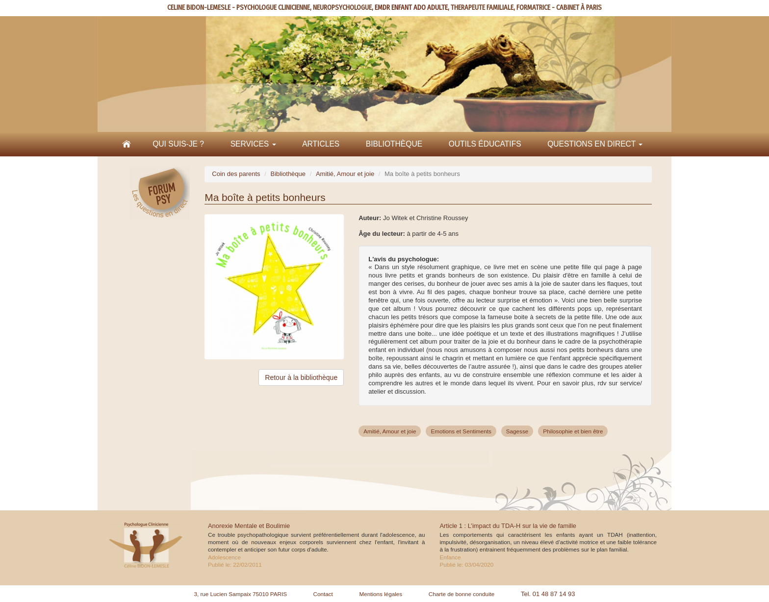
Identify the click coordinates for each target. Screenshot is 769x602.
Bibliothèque (394, 144)
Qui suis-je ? (178, 144)
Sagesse (517, 431)
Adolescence (224, 557)
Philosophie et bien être (573, 431)
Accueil (126, 144)
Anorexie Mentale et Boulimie (249, 525)
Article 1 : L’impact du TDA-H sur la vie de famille (508, 525)
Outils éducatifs (485, 144)
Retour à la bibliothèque (301, 377)
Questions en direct (594, 144)
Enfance (450, 557)
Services (253, 144)
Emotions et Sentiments (461, 431)
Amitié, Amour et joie (345, 173)
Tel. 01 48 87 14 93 (548, 594)
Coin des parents (236, 173)
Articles (320, 144)
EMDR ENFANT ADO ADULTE (411, 7)
